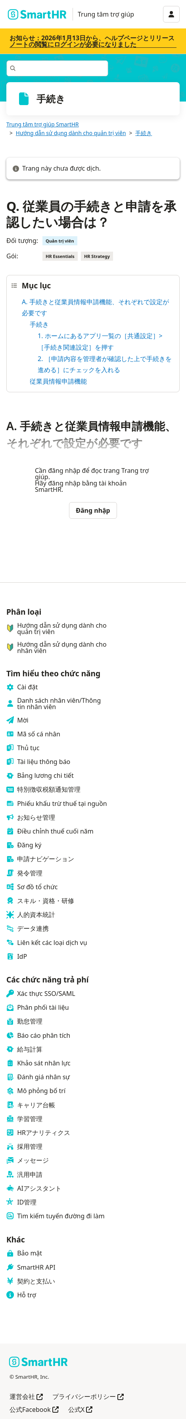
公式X (80, 1410)
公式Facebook (34, 1410)
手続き (143, 133)
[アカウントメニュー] (171, 14)
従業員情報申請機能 (58, 381)
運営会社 (26, 1397)
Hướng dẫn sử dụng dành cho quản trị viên (71, 133)
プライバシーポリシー (88, 1397)
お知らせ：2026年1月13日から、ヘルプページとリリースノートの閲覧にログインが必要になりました (92, 41)
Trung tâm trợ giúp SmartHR (42, 124)
